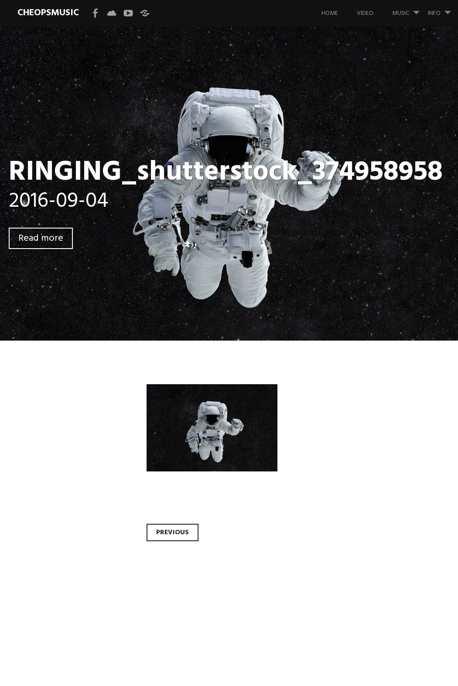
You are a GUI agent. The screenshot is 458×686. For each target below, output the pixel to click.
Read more (40, 238)
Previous (172, 532)
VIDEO (365, 13)
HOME (329, 13)
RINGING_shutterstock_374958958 (226, 172)
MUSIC (409, 9)
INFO (443, 9)
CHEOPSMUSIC (48, 12)
